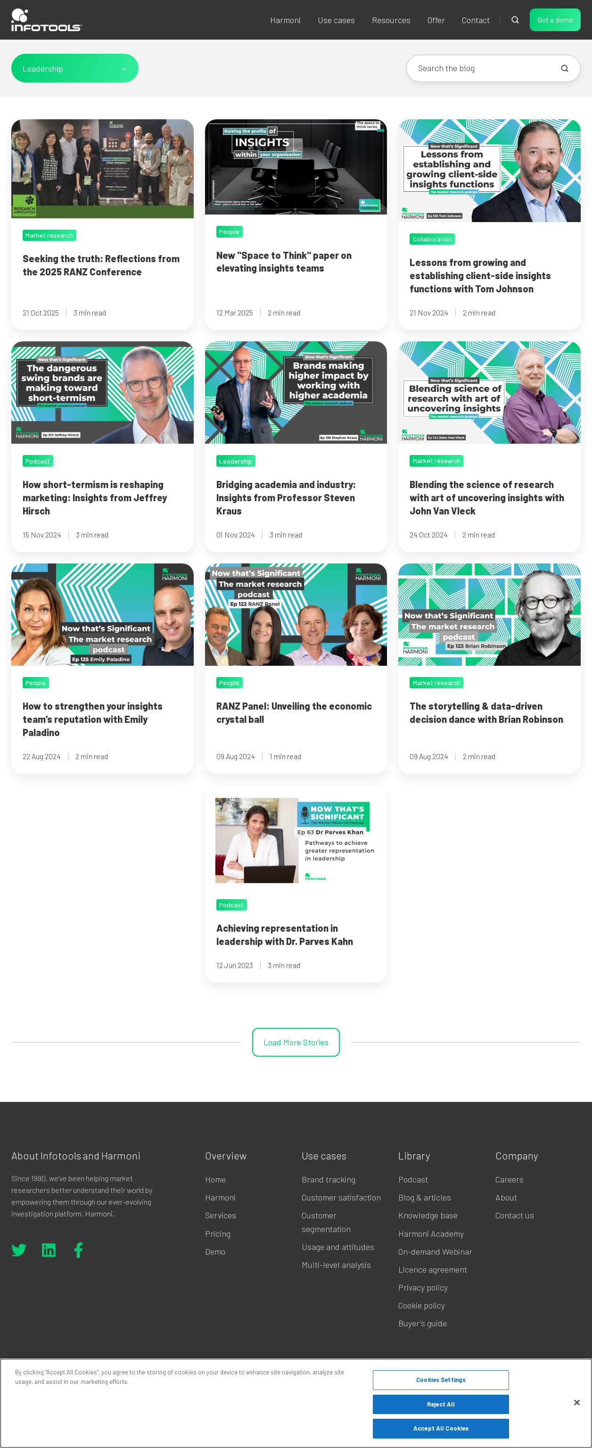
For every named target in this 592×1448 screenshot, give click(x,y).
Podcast (413, 1179)
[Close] (577, 1402)
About (506, 1197)
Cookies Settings (441, 1379)
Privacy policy (423, 1287)
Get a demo (555, 19)
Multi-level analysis (336, 1264)
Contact (476, 20)
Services (220, 1215)
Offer (436, 20)
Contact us (514, 1215)
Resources (391, 20)
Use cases (336, 20)
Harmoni (285, 20)
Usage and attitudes (338, 1246)
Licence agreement (432, 1269)
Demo (215, 1251)
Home (215, 1179)
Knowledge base (428, 1215)
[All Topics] (75, 68)
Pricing (217, 1233)
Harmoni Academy (431, 1233)
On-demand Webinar (435, 1251)
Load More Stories (296, 1042)
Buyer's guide (422, 1323)
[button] (515, 20)
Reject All (441, 1404)
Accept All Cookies (441, 1428)
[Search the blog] (564, 68)
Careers (509, 1179)
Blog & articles (424, 1197)
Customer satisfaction (341, 1197)
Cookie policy (421, 1305)
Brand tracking (328, 1179)
